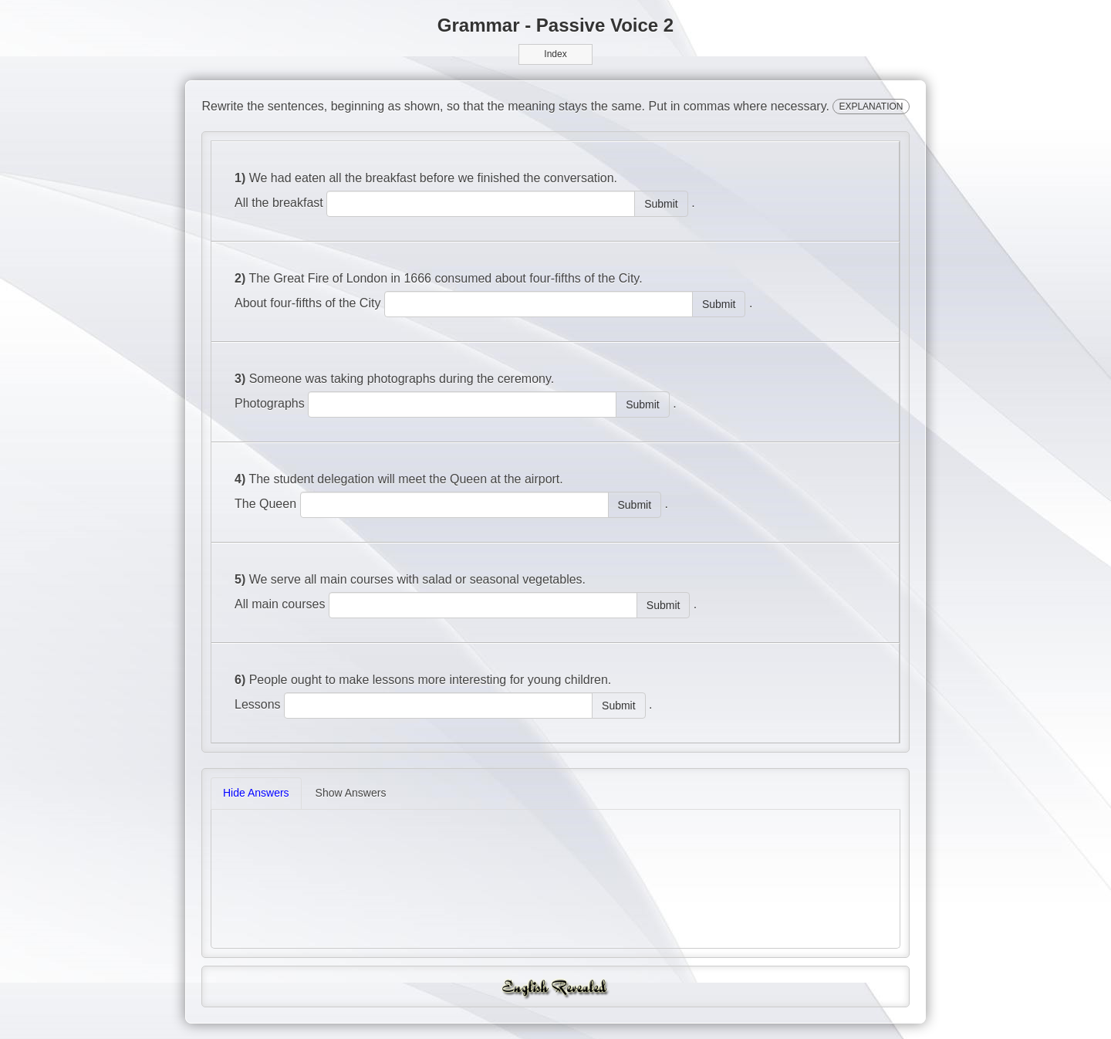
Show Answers (351, 793)
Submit (661, 204)
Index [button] (555, 54)
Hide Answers (256, 793)
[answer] (480, 204)
